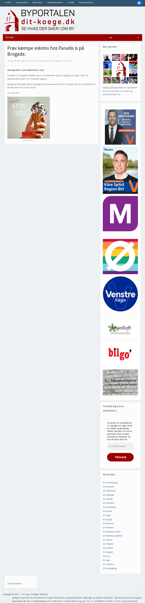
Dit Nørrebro (108, 527)
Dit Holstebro (108, 503)
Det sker (10, 37)
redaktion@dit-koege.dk (74, 601)
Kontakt (71, 2)
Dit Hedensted (109, 491)
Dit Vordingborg (110, 568)
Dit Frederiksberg (110, 482)
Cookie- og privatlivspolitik (126, 601)
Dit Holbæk (108, 499)
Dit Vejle (106, 560)
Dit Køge (106, 515)
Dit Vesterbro (108, 564)
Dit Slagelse (108, 552)
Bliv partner (37, 2)
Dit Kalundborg (109, 507)
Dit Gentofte (108, 487)
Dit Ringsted (108, 544)
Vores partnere (22, 2)
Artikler (109, 601)
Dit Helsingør (108, 495)
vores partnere (112, 91)
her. (119, 94)
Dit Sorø (106, 556)
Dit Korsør (107, 511)
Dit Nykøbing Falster (112, 532)
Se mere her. (13, 93)
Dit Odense (107, 540)
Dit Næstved (108, 523)
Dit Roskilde (108, 548)
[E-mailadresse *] (120, 446)
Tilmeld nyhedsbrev (55, 2)
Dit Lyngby (107, 519)
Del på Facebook (14, 583)
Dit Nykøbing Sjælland (112, 536)
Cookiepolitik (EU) (86, 2)
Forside (8, 2)
